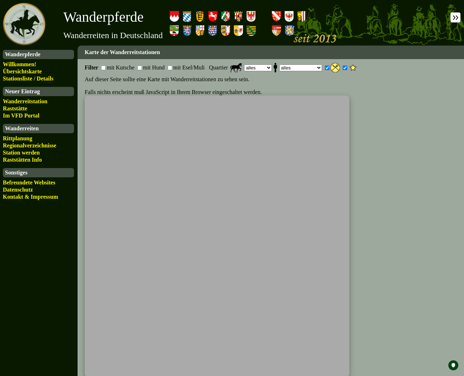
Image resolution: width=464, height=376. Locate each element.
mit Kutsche (121, 67)
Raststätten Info (22, 160)
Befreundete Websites (29, 182)
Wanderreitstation (25, 101)
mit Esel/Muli (189, 67)
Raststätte (15, 108)
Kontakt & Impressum (30, 197)
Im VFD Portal (21, 116)
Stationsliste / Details (28, 78)
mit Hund (154, 67)
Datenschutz (18, 190)
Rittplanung (17, 138)
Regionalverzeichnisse (29, 145)
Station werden (21, 153)
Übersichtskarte (22, 71)
